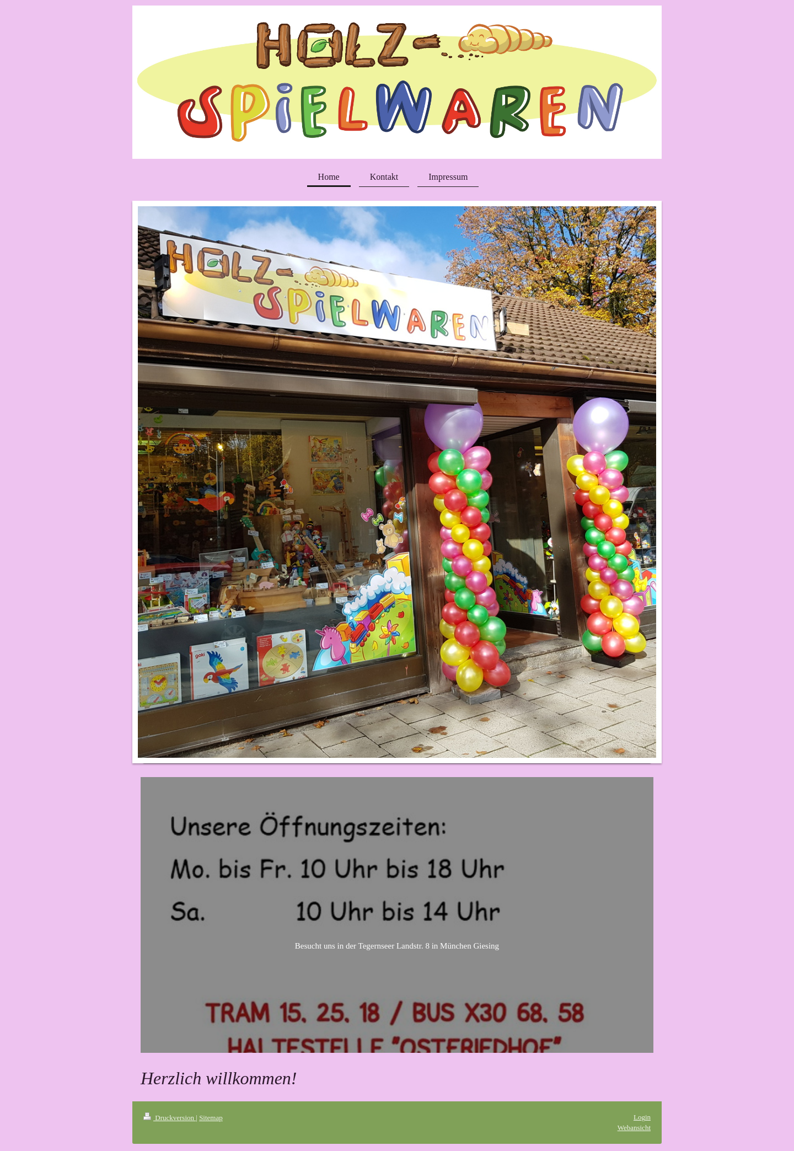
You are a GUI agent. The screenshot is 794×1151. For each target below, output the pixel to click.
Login (642, 1117)
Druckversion (169, 1117)
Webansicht (634, 1127)
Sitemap (211, 1117)
